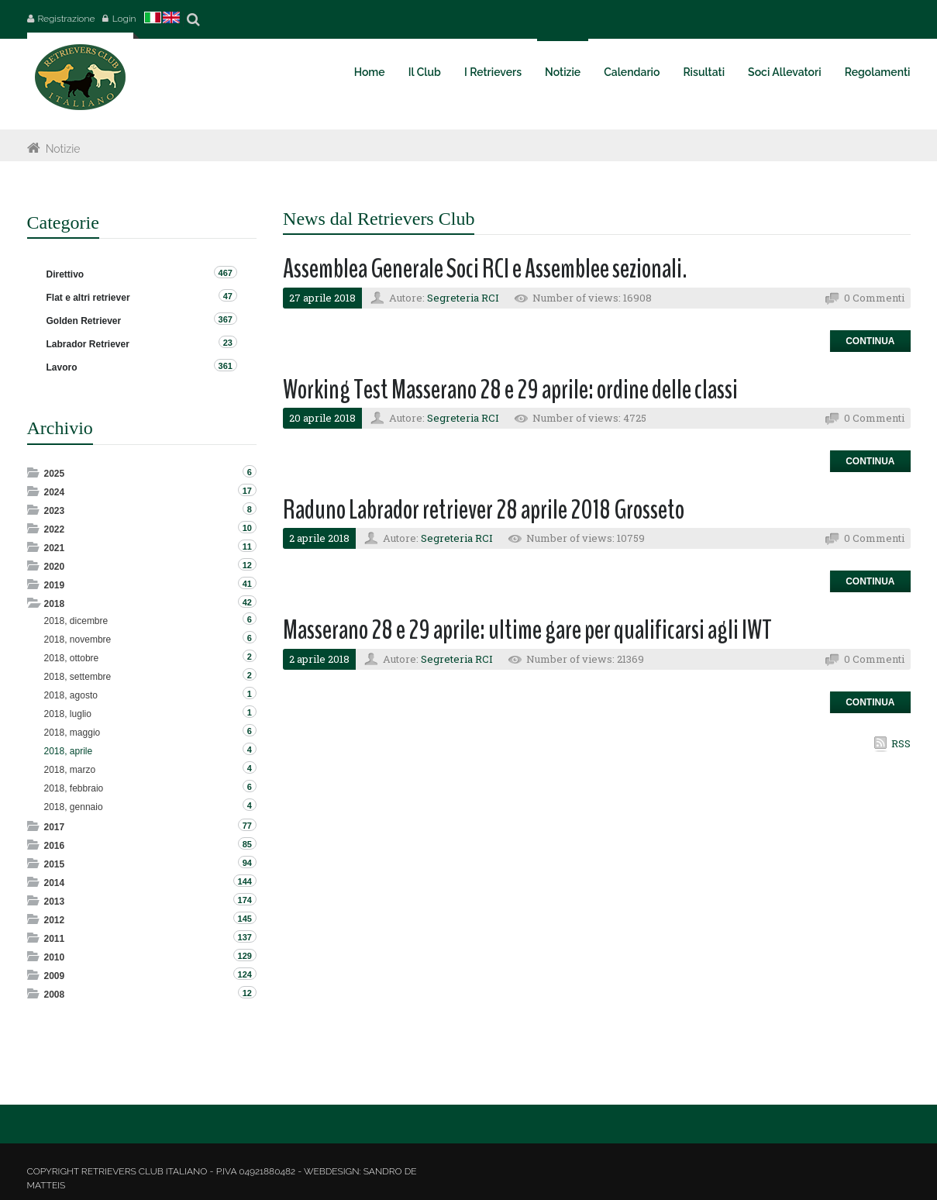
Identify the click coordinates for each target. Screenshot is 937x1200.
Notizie (63, 149)
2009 (54, 976)
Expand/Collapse (34, 472)
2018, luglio (67, 714)
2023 (54, 510)
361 (226, 366)
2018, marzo (70, 769)
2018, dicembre (76, 621)
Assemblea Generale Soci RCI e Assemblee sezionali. (485, 268)
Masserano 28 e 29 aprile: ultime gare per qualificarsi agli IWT (527, 630)
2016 (54, 845)
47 (228, 296)
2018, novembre (78, 639)
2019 (54, 585)
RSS (901, 743)
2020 (54, 566)
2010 (54, 957)
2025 (54, 473)
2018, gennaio (73, 807)
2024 (54, 492)
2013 (54, 901)
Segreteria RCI (463, 298)
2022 (54, 529)
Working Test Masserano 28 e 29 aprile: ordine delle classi (510, 389)
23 (228, 342)
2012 (54, 920)
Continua (870, 341)
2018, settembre (78, 676)
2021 (54, 548)
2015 (54, 864)
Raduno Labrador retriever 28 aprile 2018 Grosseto (483, 509)
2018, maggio (72, 732)
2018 (54, 603)
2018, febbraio (74, 788)
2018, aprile (68, 751)
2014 (54, 883)
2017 (54, 827)
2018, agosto (71, 695)
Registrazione (66, 18)
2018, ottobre (71, 658)
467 (226, 273)
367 (226, 319)
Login (124, 18)
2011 (54, 938)
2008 (54, 994)
